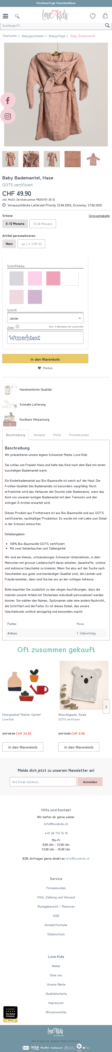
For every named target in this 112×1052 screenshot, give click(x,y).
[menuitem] (6, 16)
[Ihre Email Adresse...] (43, 781)
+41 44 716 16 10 (56, 833)
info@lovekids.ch (56, 823)
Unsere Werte (56, 984)
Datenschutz (56, 934)
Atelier (56, 965)
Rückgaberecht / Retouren (56, 906)
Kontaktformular (56, 924)
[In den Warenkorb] (22, 747)
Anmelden (90, 781)
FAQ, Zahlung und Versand (56, 897)
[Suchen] (107, 25)
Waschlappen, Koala (72, 716)
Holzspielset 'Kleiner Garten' (21, 716)
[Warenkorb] (104, 16)
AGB (56, 915)
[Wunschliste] (93, 16)
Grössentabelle (99, 215)
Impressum (56, 1002)
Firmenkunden (79, 434)
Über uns (56, 975)
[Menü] (6, 16)
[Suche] (17, 16)
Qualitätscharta (56, 993)
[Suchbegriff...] (56, 25)
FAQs (57, 434)
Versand (39, 434)
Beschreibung (15, 434)
